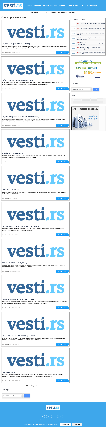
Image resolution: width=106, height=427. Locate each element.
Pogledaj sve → (32, 386)
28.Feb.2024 (14, 52)
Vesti (29, 5)
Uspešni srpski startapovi (12, 153)
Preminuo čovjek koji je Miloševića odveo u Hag (92, 28)
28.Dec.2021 (14, 271)
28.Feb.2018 (14, 380)
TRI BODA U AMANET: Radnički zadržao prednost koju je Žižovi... (89, 48)
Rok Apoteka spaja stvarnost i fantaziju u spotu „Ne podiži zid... (91, 43)
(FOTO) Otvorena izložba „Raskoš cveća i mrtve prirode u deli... (91, 53)
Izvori (70, 5)
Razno (45, 5)
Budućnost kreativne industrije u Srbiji (18, 336)
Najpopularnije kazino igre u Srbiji (16, 44)
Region (53, 5)
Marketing (91, 5)
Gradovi (62, 5)
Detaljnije (62, 52)
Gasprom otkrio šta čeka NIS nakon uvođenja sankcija (90, 33)
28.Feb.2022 (14, 161)
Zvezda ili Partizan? (10, 190)
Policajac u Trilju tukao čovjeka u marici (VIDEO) (92, 23)
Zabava (37, 5)
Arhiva (77, 5)
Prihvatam (65, 425)
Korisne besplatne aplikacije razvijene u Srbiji (20, 226)
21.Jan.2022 (14, 234)
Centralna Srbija (68, 13)
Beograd (34, 13)
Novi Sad (43, 13)
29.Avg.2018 (14, 344)
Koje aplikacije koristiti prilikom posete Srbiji (20, 117)
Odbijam (77, 425)
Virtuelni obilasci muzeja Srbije (15, 263)
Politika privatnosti (47, 420)
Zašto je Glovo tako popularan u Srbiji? (18, 80)
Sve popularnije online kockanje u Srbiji (18, 299)
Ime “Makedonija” (9, 372)
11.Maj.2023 (14, 125)
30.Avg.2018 (14, 307)
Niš (59, 13)
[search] (12, 396)
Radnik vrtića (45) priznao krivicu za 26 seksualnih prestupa (88, 38)
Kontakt (65, 420)
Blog (84, 5)
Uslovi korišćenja (57, 420)
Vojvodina (52, 13)
